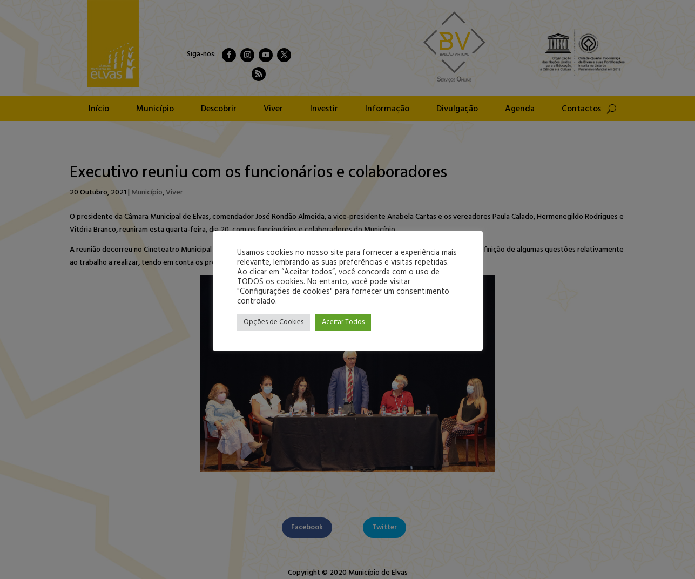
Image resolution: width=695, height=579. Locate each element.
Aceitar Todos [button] (343, 322)
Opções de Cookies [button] (273, 322)
